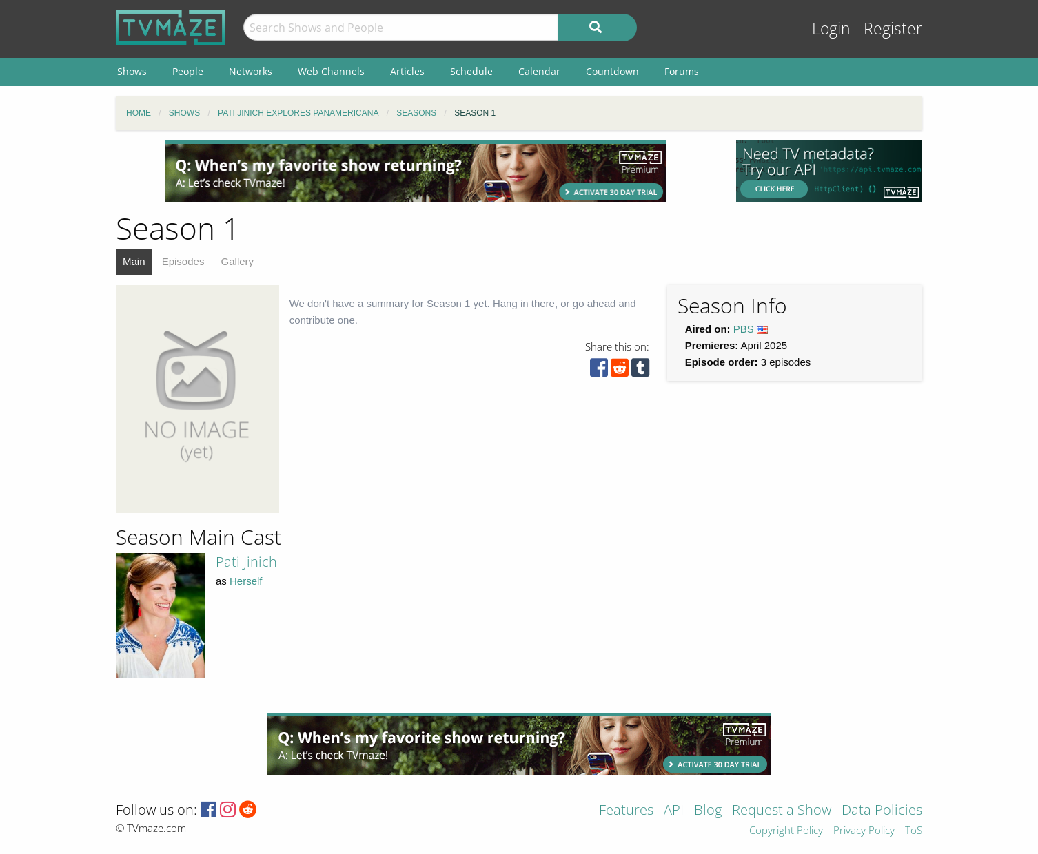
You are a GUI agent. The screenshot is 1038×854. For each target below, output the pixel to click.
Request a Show (781, 811)
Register (893, 28)
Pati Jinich (246, 561)
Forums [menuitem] (681, 71)
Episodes (183, 261)
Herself (246, 581)
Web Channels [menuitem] (331, 71)
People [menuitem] (187, 71)
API (674, 811)
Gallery (237, 261)
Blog (708, 811)
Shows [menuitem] (132, 71)
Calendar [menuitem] (539, 71)
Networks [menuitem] (250, 71)
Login (831, 28)
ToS (913, 831)
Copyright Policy (786, 831)
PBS (743, 329)
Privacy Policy (864, 831)
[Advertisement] (415, 171)
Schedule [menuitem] (471, 71)
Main (134, 261)
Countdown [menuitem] (612, 71)
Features (626, 811)
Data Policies (882, 811)
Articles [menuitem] (407, 71)
